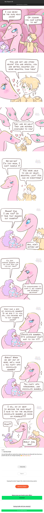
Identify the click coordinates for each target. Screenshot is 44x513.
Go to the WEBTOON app (22, 510)
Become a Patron (22, 486)
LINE (12, 462)
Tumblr (27, 462)
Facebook (17, 462)
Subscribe (22, 466)
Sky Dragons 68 (9, 1)
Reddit (32, 462)
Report (22, 473)
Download (22, 497)
